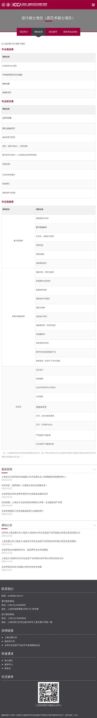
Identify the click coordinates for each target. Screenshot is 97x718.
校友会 (7, 668)
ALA (76, 715)
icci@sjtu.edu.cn (15, 596)
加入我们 (8, 660)
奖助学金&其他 (70, 32)
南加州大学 (9, 641)
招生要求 (53, 32)
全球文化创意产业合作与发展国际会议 (22, 645)
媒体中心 (8, 664)
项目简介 (24, 32)
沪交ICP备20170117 (55, 715)
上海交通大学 (10, 637)
